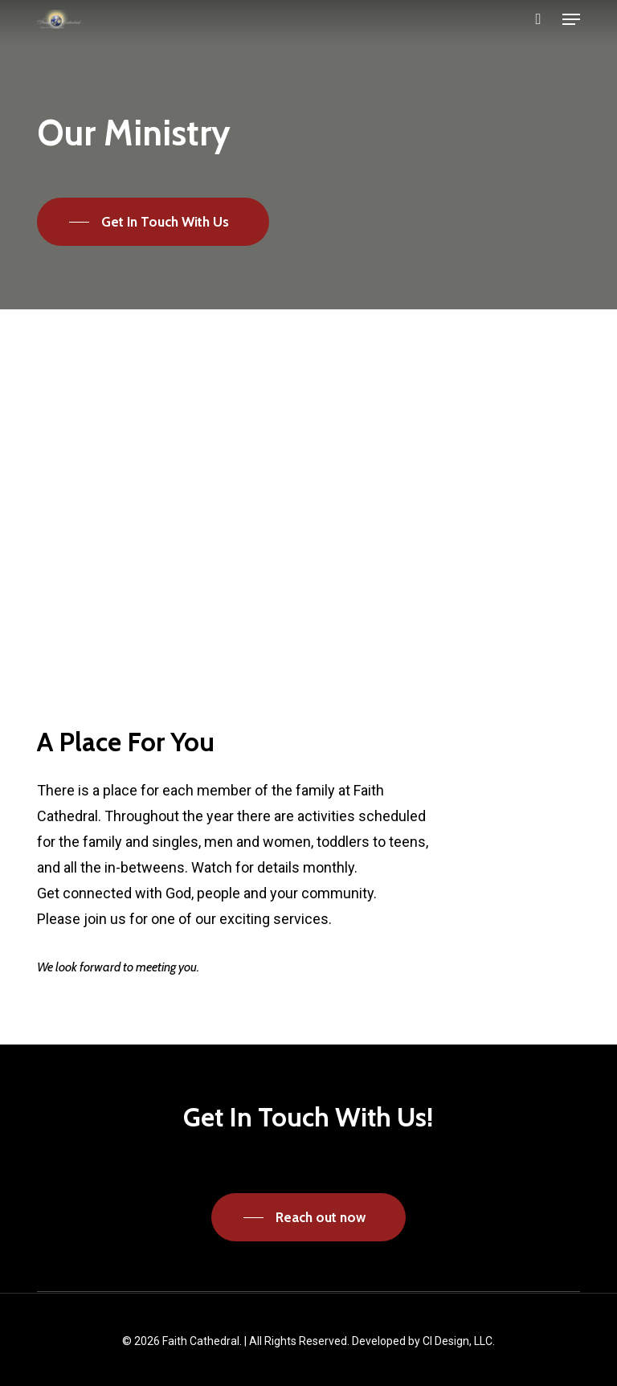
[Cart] (538, 19)
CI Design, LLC (457, 1341)
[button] (571, 19)
